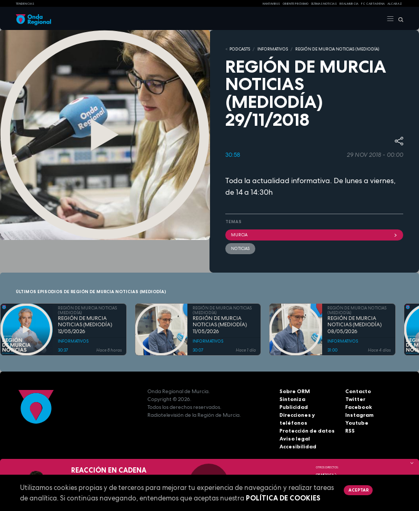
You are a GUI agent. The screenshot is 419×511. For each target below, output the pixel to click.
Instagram (359, 415)
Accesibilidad (298, 446)
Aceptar (358, 490)
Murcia (314, 234)
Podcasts (240, 49)
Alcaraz (394, 4)
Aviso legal (295, 438)
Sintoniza (292, 399)
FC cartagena (373, 4)
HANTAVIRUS (271, 4)
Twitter (355, 399)
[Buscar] (398, 19)
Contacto (358, 391)
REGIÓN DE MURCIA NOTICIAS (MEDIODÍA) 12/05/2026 (85, 325)
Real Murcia (349, 4)
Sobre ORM (295, 391)
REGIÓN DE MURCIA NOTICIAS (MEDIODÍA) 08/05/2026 (354, 325)
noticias (240, 248)
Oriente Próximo (295, 4)
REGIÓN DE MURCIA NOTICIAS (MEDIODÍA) (337, 49)
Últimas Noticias (324, 4)
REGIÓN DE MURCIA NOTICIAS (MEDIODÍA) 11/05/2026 (220, 325)
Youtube (356, 422)
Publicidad (294, 407)
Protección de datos (307, 430)
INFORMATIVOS (272, 49)
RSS (350, 430)
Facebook (358, 407)
